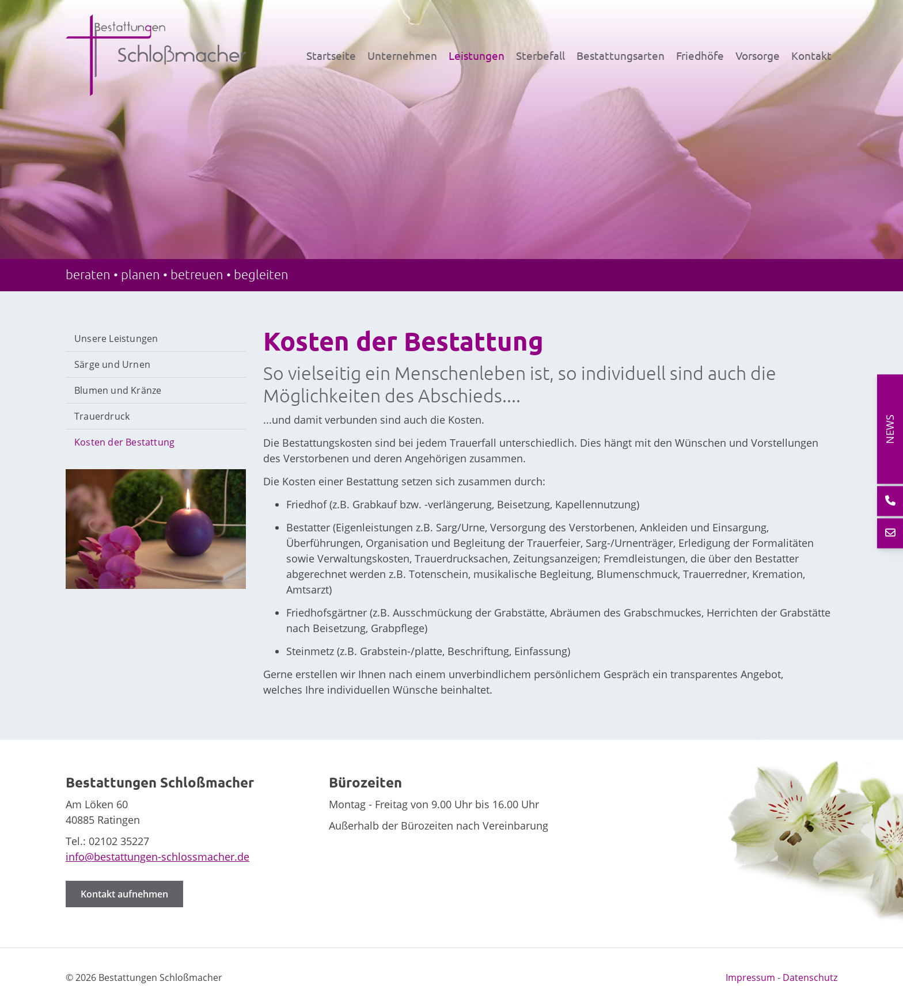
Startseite (331, 55)
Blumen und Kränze (117, 390)
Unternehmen (402, 55)
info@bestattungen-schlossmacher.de (157, 857)
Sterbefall (540, 55)
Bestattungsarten (620, 55)
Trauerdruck (102, 416)
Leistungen (476, 55)
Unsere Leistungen (116, 338)
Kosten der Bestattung (124, 442)
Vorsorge (757, 55)
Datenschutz (810, 977)
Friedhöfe (700, 55)
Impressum (750, 977)
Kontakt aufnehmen (124, 894)
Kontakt (811, 55)
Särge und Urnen (112, 364)
